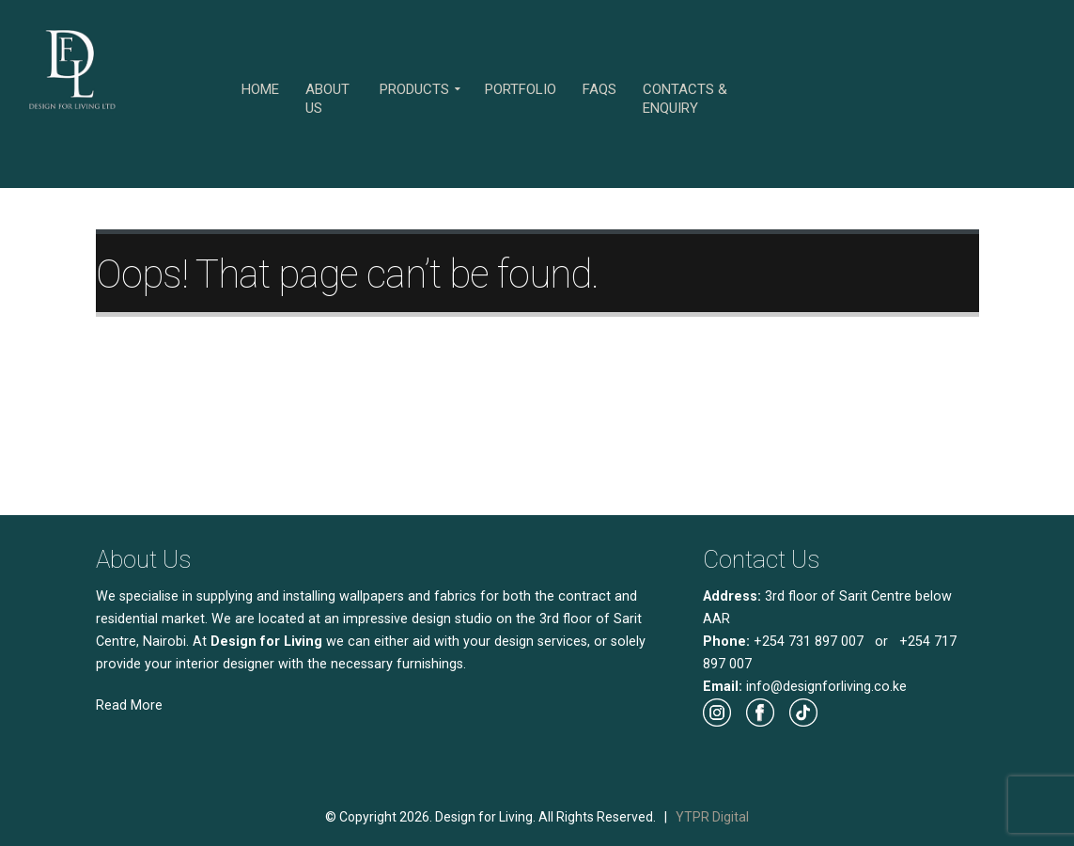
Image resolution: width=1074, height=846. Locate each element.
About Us (327, 99)
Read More (129, 705)
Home (260, 89)
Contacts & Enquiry (685, 99)
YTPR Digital (712, 816)
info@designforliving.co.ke (826, 687)
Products (414, 89)
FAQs (599, 89)
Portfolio (520, 89)
